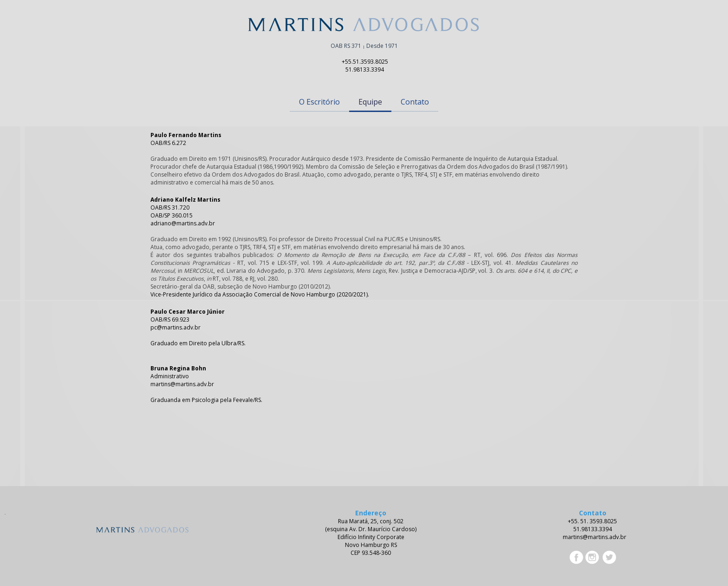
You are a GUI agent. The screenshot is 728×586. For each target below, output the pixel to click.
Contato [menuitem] (415, 102)
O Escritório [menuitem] (319, 102)
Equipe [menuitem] (370, 102)
